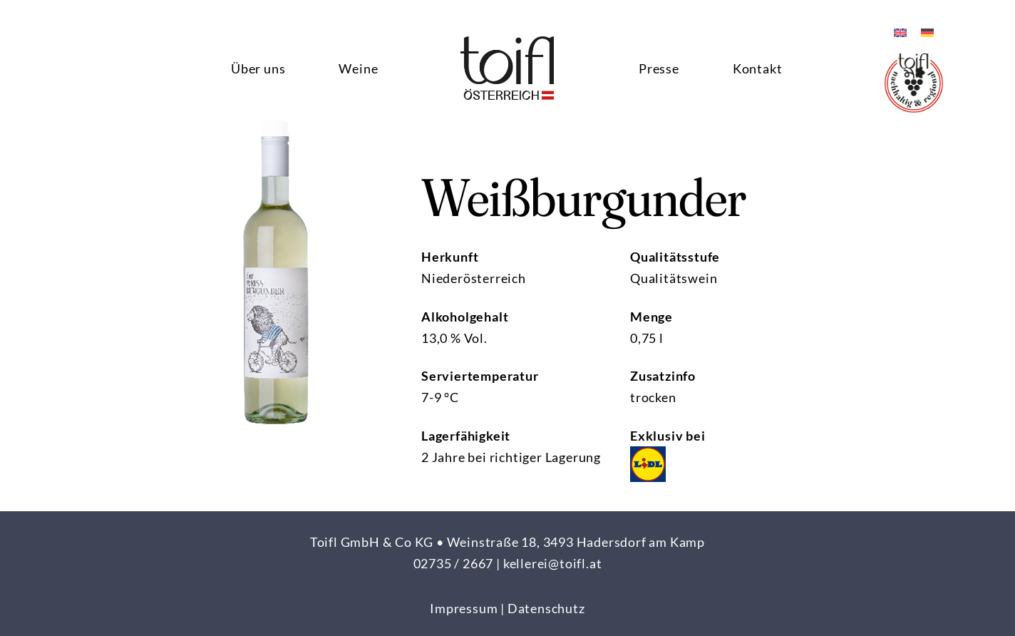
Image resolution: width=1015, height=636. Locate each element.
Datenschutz (546, 608)
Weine (358, 68)
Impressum (464, 608)
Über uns (258, 68)
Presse (659, 68)
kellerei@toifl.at (552, 563)
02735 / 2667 (453, 563)
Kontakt (758, 68)
